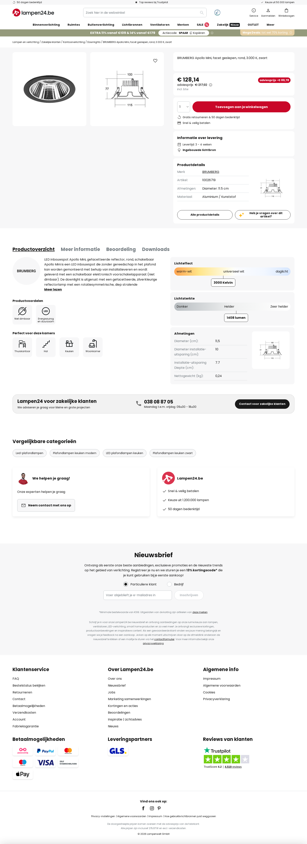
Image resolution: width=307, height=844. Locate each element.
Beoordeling (121, 249)
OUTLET (253, 25)
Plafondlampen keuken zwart (173, 453)
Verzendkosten (24, 712)
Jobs (111, 692)
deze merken (200, 612)
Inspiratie (115, 719)
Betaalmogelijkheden (29, 706)
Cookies (209, 692)
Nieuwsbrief (117, 685)
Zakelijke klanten (51, 42)
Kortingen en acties (123, 706)
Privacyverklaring (216, 699)
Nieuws (113, 726)
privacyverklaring (153, 643)
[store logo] (33, 12)
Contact (19, 699)
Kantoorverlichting (74, 42)
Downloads (156, 249)
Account (19, 719)
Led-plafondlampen (29, 453)
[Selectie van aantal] (183, 106)
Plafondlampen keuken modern (74, 453)
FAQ (16, 678)
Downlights (94, 42)
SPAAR (184, 33)
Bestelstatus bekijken (29, 685)
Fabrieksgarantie (26, 726)
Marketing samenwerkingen (129, 699)
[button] (155, 61)
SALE (203, 24)
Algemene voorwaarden (221, 685)
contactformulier (164, 639)
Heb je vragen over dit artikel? (266, 214)
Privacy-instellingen (103, 816)
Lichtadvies (133, 719)
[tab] (34, 249)
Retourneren (22, 692)
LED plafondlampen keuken (124, 453)
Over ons (115, 678)
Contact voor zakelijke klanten (262, 404)
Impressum (211, 678)
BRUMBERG (210, 172)
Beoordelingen (119, 712)
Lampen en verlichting (26, 42)
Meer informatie (80, 249)
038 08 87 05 (158, 402)
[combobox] (144, 12)
